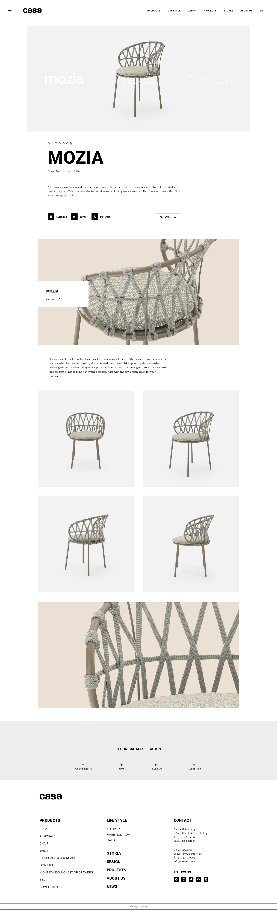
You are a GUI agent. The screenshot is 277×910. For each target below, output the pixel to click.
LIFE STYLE (174, 10)
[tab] (83, 767)
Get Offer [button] (168, 217)
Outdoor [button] (54, 299)
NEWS (112, 886)
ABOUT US (246, 10)
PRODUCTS (153, 10)
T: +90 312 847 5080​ (185, 837)
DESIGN (192, 10)
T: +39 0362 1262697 (185, 857)
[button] (58, 216)
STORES (228, 10)
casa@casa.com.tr (184, 840)
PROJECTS (210, 10)
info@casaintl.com (184, 861)
